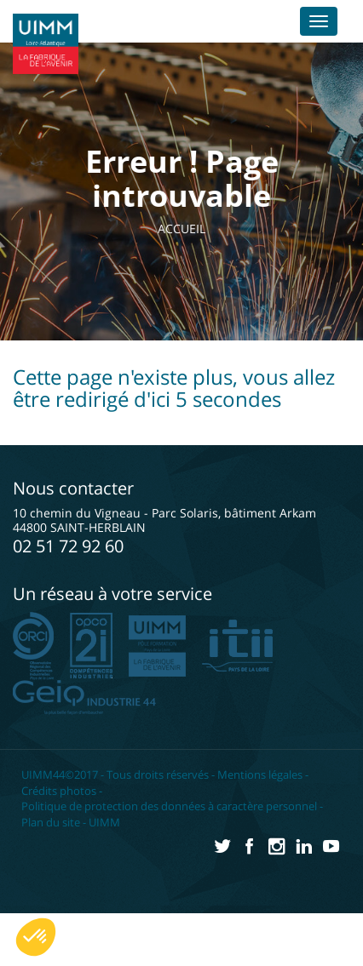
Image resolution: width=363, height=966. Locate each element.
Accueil (186, 228)
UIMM (104, 822)
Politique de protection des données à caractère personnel (169, 806)
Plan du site (50, 822)
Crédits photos (58, 790)
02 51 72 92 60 (68, 545)
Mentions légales (259, 774)
